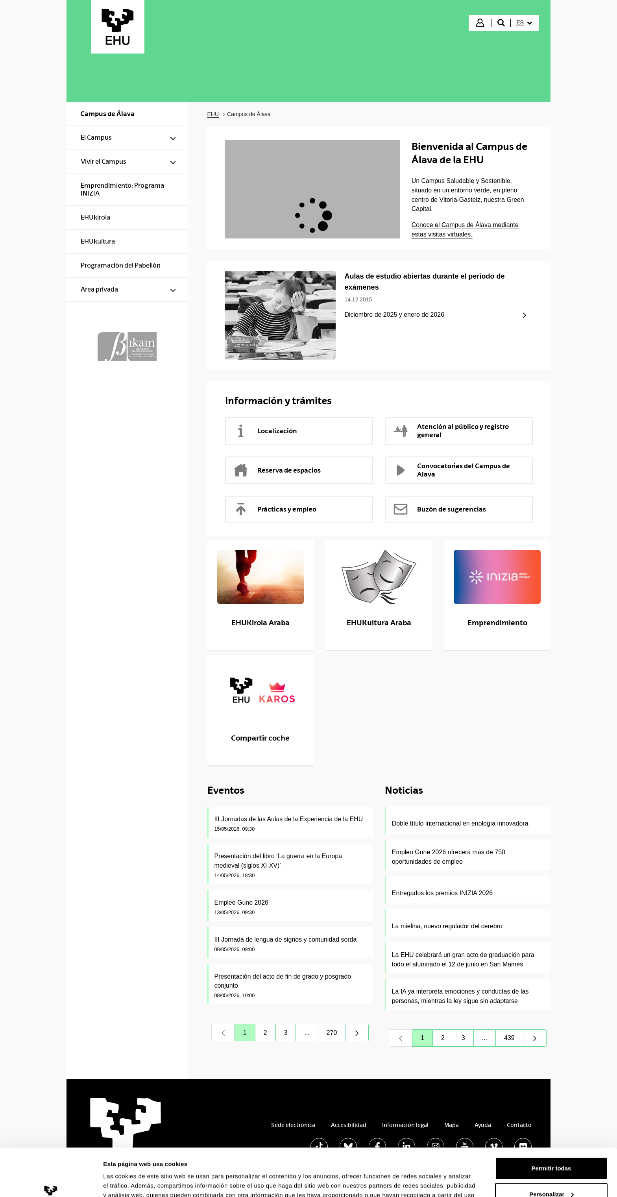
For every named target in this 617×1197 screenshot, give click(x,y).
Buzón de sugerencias (439, 509)
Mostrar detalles (126, 1181)
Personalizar (551, 1149)
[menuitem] (524, 23)
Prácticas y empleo (274, 509)
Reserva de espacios (277, 470)
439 (513, 1039)
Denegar (551, 1175)
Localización (265, 431)
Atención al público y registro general (451, 431)
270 (336, 1034)
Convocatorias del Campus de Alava (451, 470)
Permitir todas (551, 1123)
